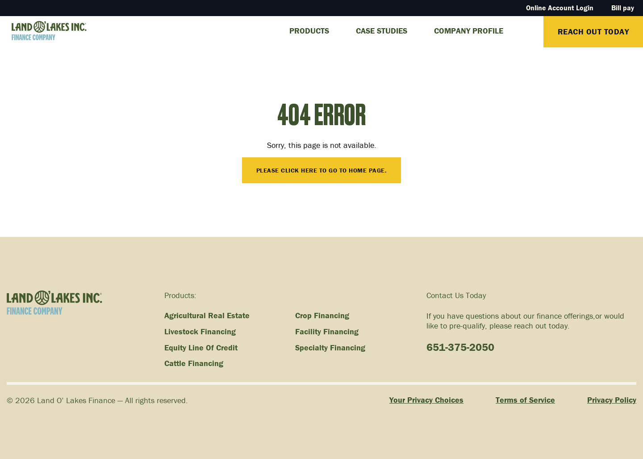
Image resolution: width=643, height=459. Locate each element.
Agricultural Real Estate (207, 315)
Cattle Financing (193, 363)
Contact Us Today (456, 295)
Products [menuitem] (309, 30)
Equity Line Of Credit (201, 347)
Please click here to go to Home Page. (321, 170)
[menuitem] (530, 27)
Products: (180, 295)
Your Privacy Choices (426, 400)
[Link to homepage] (43, 30)
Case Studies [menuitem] (381, 30)
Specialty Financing (330, 347)
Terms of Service (525, 400)
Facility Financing (327, 331)
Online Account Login (559, 7)
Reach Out (593, 31)
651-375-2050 (460, 347)
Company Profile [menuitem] (468, 30)
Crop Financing (322, 315)
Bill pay (622, 7)
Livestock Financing (200, 331)
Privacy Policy (611, 400)
